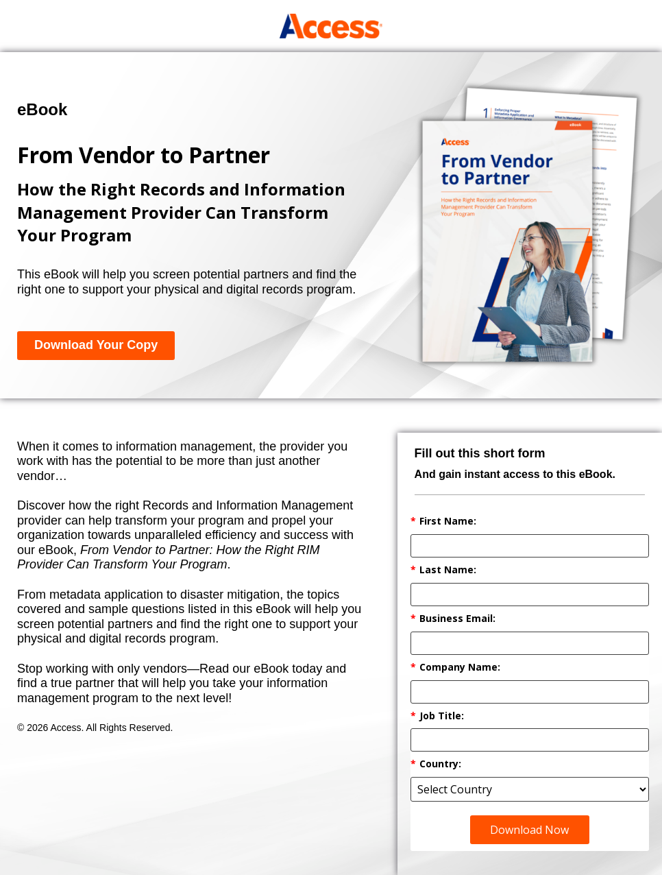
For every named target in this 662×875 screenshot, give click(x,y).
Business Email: (452, 619)
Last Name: (443, 570)
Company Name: (455, 667)
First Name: (443, 521)
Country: (435, 764)
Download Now (529, 829)
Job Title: (437, 716)
